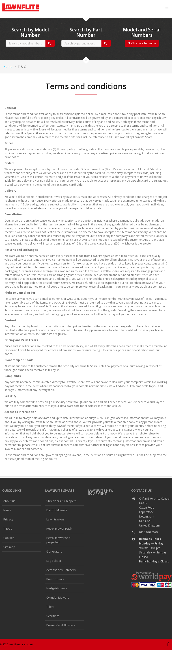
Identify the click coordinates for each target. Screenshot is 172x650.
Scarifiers (52, 616)
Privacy (8, 519)
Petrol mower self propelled (58, 540)
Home (7, 66)
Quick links (12, 490)
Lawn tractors (55, 519)
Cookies (8, 538)
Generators (54, 551)
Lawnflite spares (59, 490)
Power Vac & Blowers (60, 625)
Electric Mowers (56, 510)
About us (9, 501)
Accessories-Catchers (61, 570)
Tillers (50, 607)
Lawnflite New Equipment (100, 492)
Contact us (141, 490)
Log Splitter (53, 561)
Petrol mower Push (59, 529)
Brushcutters (55, 579)
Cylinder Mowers (57, 597)
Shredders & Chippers (61, 501)
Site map (9, 547)
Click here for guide (142, 43)
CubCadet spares (27, 3)
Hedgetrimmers (56, 588)
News (7, 510)
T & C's (7, 529)
